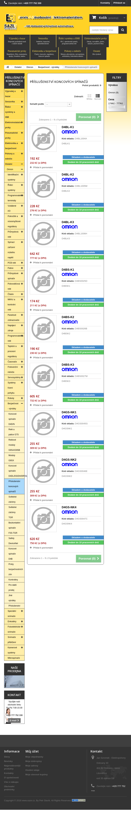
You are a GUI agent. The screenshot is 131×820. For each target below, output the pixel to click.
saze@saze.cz (111, 797)
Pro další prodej (13, 587)
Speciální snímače (12, 613)
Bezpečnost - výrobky (13, 406)
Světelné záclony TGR (13, 512)
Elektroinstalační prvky (95, 41)
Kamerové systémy (12, 650)
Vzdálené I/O (12, 208)
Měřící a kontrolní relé (12, 304)
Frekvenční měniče (13, 369)
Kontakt (14, 695)
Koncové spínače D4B (13, 553)
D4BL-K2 (68, 174)
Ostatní (96, 52)
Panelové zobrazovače (13, 317)
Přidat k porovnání (43, 167)
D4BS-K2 (68, 317)
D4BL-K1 (68, 127)
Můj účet (32, 751)
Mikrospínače (14, 658)
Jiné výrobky (12, 598)
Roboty (11, 398)
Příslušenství (14, 606)
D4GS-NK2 (69, 459)
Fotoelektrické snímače (14, 629)
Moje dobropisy (33, 761)
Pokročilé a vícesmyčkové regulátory (14, 221)
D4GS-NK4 (69, 507)
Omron (10, 169)
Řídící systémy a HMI (69, 41)
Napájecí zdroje (12, 328)
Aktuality (8, 794)
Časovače (12, 362)
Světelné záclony (13, 499)
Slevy (7, 757)
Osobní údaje (32, 770)
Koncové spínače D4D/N (13, 419)
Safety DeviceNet (13, 541)
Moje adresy (31, 765)
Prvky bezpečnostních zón (16, 569)
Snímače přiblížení (12, 639)
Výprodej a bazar (17, 41)
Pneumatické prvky (17, 53)
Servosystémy (14, 377)
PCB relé (12, 263)
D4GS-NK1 (69, 412)
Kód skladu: (68, 138)
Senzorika (43, 41)
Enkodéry (12, 621)
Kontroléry (13, 580)
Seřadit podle (37, 104)
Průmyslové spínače (13, 276)
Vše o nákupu (11, 782)
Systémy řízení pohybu (12, 388)
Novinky (8, 761)
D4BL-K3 (68, 222)
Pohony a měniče (73, 53)
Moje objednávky (34, 757)
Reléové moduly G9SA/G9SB (14, 445)
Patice (10, 268)
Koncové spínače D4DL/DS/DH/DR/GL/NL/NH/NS (16, 471)
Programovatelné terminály (15, 198)
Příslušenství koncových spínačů (14, 486)
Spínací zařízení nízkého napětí (11, 250)
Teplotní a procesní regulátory (12, 351)
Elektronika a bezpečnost (44, 53)
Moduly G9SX (12, 458)
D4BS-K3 (68, 364)
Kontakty (105, 3)
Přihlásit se (119, 3)
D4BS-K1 (68, 269)
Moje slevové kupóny (36, 774)
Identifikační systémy (13, 177)
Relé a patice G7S (14, 432)
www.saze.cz (28, 810)
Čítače (11, 294)
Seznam (97, 97)
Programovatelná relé (15, 338)
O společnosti (11, 777)
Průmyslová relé (13, 234)
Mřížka (89, 97)
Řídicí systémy (11, 187)
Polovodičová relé (14, 286)
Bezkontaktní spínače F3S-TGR (14, 528)
